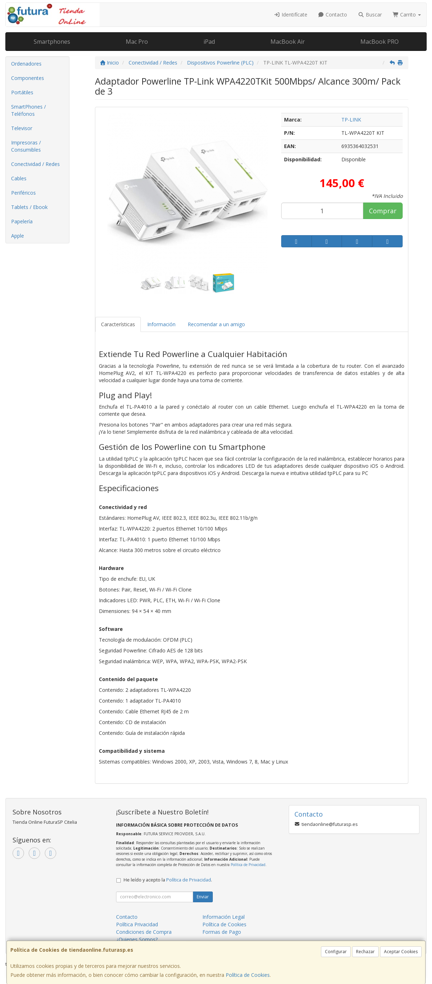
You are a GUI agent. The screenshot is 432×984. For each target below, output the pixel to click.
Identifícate (290, 14)
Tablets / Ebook (29, 207)
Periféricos (23, 192)
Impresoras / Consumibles (26, 146)
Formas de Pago (221, 931)
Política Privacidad (137, 924)
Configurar (336, 952)
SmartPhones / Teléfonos (28, 110)
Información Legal (223, 916)
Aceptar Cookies (401, 952)
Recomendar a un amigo (216, 324)
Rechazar (365, 952)
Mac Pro (137, 42)
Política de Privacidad (248, 864)
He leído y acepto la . (168, 880)
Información (161, 324)
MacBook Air (287, 42)
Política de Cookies (248, 974)
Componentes (27, 78)
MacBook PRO (379, 42)
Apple (17, 235)
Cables (19, 178)
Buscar (370, 14)
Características (118, 324)
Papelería (22, 221)
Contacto (332, 14)
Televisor (21, 128)
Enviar (203, 897)
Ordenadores (26, 63)
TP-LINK (351, 119)
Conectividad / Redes (35, 164)
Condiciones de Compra (144, 931)
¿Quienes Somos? (137, 939)
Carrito (407, 14)
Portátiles (22, 92)
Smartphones (52, 42)
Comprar (383, 210)
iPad (209, 42)
